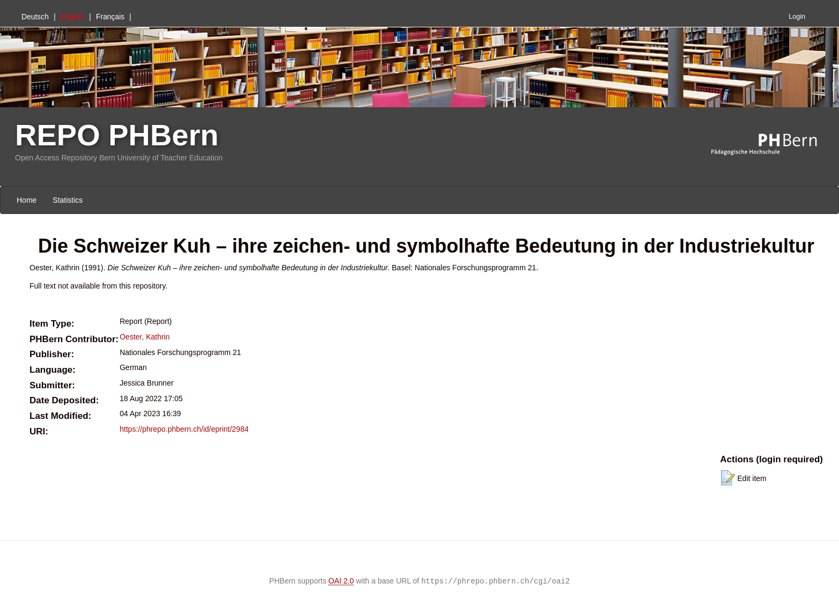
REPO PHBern (117, 135)
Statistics (68, 200)
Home (26, 200)
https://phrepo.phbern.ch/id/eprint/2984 (184, 429)
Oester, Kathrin (144, 337)
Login (797, 16)
